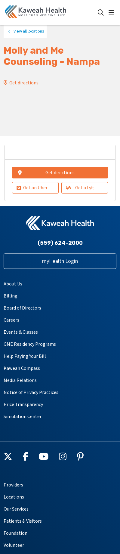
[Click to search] (101, 13)
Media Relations (20, 380)
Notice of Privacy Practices (31, 392)
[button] (112, 13)
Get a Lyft (80, 187)
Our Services (16, 509)
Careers (11, 320)
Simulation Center (23, 416)
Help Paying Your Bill (25, 356)
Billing (10, 296)
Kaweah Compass (22, 368)
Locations (14, 497)
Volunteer (14, 545)
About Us (13, 284)
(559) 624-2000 (60, 243)
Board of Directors (22, 308)
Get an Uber (32, 187)
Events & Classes (21, 332)
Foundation (15, 533)
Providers (13, 485)
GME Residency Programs (30, 344)
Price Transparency (23, 404)
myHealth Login (60, 261)
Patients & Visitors (23, 521)
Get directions (23, 83)
